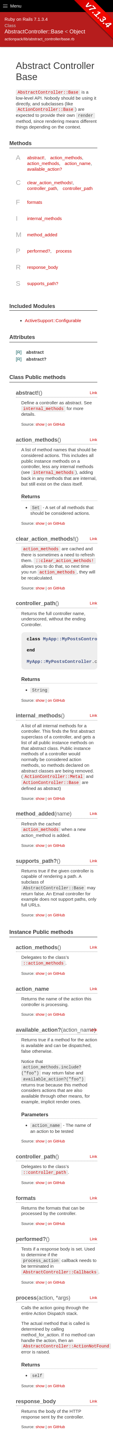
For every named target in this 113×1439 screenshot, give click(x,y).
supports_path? (42, 283)
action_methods (66, 157)
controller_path (42, 188)
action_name (78, 163)
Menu (12, 5)
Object (77, 32)
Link (93, 392)
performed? (38, 250)
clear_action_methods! (50, 182)
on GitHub (56, 424)
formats (34, 202)
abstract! (36, 157)
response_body (42, 267)
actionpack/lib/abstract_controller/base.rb (39, 39)
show (40, 424)
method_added (42, 234)
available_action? (44, 169)
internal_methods (44, 218)
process (64, 250)
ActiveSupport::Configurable (53, 320)
